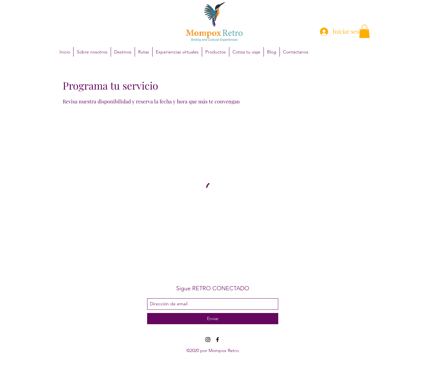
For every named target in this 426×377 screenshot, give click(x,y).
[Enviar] (212, 318)
